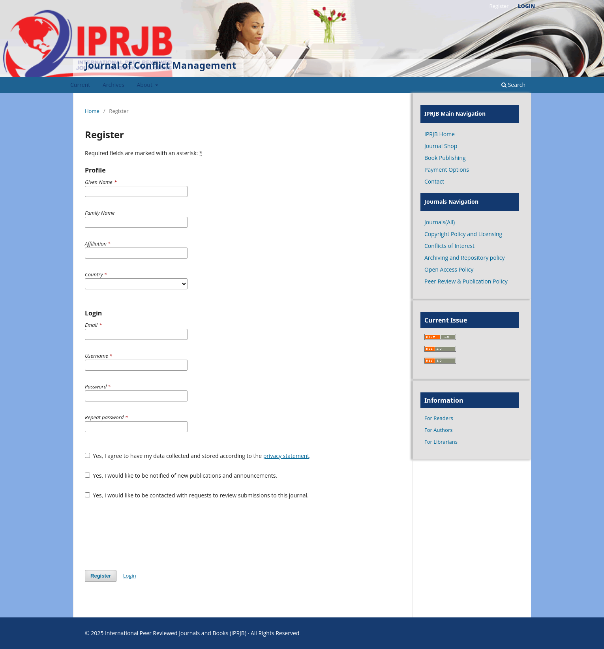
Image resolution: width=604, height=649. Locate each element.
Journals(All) (439, 222)
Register (498, 5)
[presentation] (145, 534)
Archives (113, 84)
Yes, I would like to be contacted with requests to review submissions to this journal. (197, 495)
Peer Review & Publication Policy (466, 281)
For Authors (438, 429)
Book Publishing (445, 157)
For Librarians (441, 441)
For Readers (438, 418)
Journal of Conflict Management (160, 64)
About (145, 84)
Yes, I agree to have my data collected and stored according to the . (198, 456)
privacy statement (286, 456)
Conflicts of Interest (449, 245)
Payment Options (446, 169)
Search (513, 84)
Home (92, 110)
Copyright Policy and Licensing (463, 234)
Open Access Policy (448, 269)
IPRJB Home (439, 134)
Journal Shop (440, 146)
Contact (434, 181)
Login (526, 5)
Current (80, 84)
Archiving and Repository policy (464, 257)
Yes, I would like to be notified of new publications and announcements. (181, 475)
